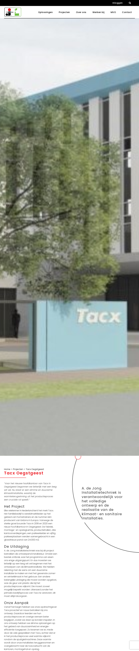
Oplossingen (45, 12)
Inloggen (118, 2)
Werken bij (98, 12)
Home (7, 469)
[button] (130, 3)
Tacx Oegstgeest (35, 469)
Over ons (81, 12)
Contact (127, 12)
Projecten (64, 12)
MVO (113, 12)
